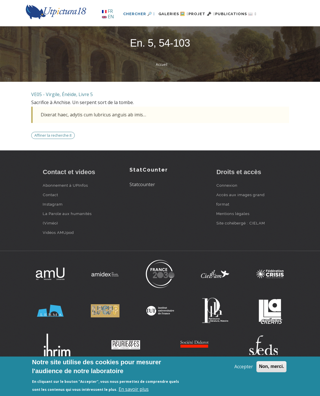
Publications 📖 (235, 33)
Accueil (161, 84)
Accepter (243, 366)
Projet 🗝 (194, 33)
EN (108, 16)
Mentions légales (233, 233)
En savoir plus (134, 389)
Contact (50, 214)
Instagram (53, 223)
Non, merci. (271, 366)
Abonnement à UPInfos (65, 204)
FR (107, 11)
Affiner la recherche (53, 154)
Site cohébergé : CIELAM (240, 242)
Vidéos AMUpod (58, 252)
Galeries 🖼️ (159, 33)
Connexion (226, 204)
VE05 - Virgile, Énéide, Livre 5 (62, 114)
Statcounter (142, 204)
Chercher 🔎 (121, 33)
